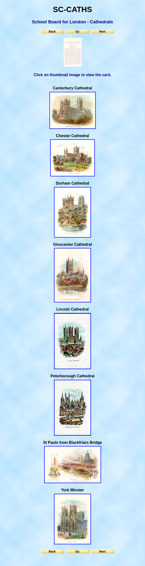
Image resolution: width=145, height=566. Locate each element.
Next (102, 31)
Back (52, 31)
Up (77, 31)
